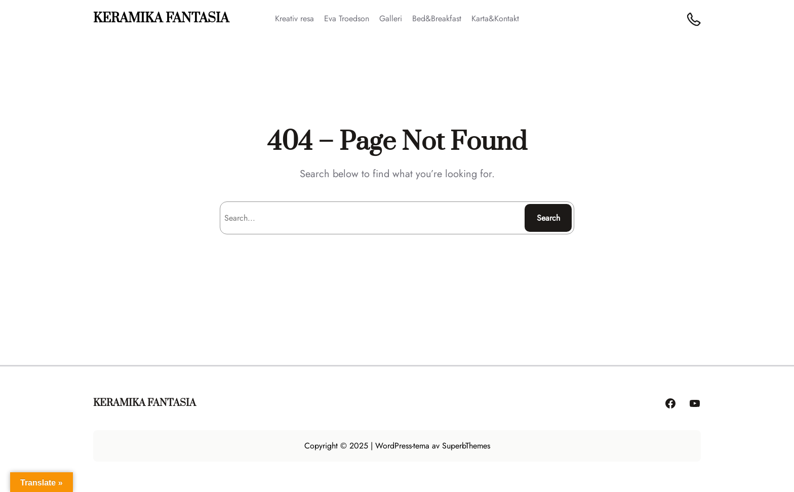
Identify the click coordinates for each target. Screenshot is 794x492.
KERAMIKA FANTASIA (161, 18)
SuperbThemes (466, 446)
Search (548, 218)
